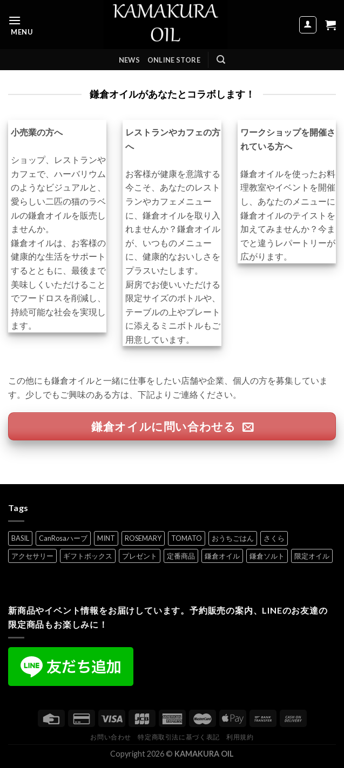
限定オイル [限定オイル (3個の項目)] (311, 556)
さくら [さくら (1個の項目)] (274, 538)
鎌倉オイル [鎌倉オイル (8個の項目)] (222, 556)
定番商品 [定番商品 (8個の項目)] (181, 556)
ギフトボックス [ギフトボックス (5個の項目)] (87, 556)
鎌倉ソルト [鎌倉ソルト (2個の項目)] (267, 556)
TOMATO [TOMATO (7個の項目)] (186, 538)
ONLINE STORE (173, 60)
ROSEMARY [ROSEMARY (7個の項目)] (143, 538)
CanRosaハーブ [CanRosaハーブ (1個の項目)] (63, 538)
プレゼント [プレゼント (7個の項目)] (139, 556)
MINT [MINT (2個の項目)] (106, 538)
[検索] (221, 59)
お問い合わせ (110, 737)
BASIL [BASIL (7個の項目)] (20, 538)
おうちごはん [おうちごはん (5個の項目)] (233, 538)
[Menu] (20, 24)
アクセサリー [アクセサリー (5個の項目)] (32, 556)
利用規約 (239, 737)
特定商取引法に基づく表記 (178, 737)
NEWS (129, 60)
